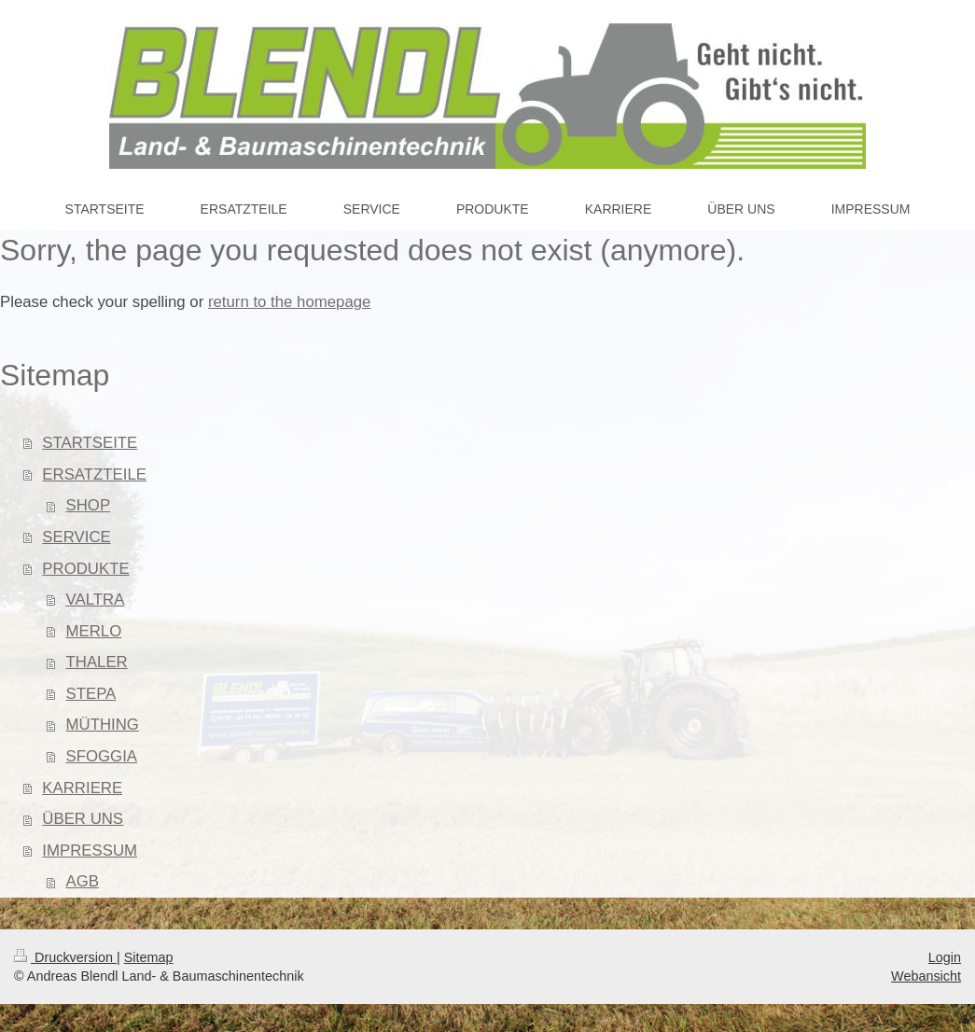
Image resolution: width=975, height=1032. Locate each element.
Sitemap (149, 957)
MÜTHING (102, 724)
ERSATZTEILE (94, 474)
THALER (97, 662)
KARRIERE (82, 788)
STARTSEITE (89, 443)
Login (944, 957)
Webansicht (926, 976)
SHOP (88, 505)
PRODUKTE (85, 569)
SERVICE (76, 537)
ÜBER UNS (82, 819)
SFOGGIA (101, 756)
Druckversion (65, 957)
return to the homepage (289, 302)
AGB (82, 881)
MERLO (94, 631)
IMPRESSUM (89, 850)
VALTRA (95, 599)
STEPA (91, 694)
